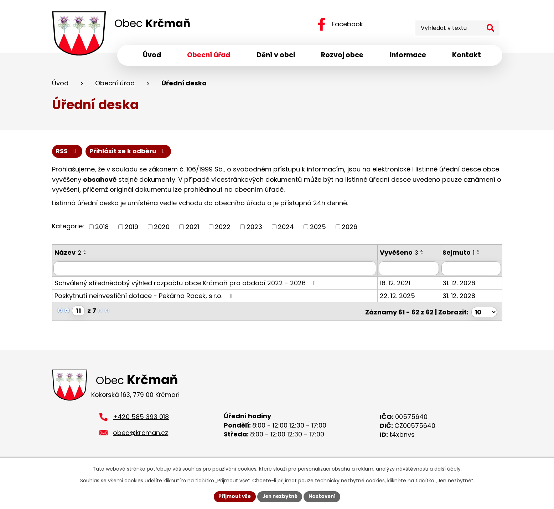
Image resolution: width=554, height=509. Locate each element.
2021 (192, 228)
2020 (162, 228)
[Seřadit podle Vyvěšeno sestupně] (425, 255)
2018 (102, 228)
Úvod (60, 84)
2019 (131, 228)
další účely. (448, 468)
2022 (223, 228)
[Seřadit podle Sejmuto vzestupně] (481, 252)
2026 (349, 228)
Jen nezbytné (280, 496)
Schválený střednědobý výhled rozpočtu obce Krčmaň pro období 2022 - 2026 (187, 284)
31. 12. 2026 (461, 284)
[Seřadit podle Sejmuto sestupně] (481, 255)
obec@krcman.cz (140, 434)
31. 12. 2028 (461, 297)
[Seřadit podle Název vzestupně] (85, 252)
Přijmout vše (233, 496)
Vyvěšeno (401, 254)
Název (68, 254)
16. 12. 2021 (397, 284)
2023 (254, 228)
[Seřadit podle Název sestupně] (85, 255)
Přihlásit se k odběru (130, 153)
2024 (286, 228)
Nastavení (324, 496)
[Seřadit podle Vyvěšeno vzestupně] (425, 252)
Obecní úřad (115, 84)
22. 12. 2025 (400, 297)
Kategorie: (68, 228)
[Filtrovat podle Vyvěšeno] (411, 270)
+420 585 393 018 (141, 418)
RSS (67, 153)
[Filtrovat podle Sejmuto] (472, 270)
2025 (318, 228)
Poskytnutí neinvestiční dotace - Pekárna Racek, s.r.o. (145, 297)
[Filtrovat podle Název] (216, 270)
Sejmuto (461, 254)
